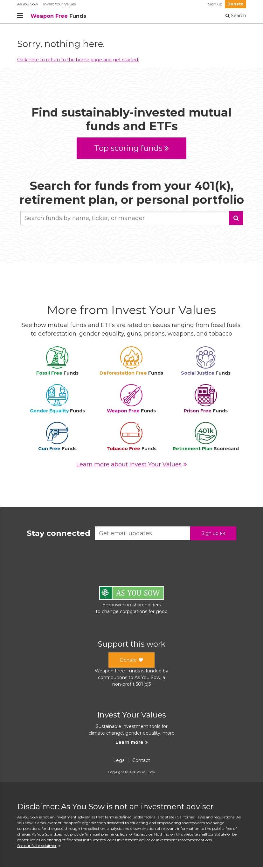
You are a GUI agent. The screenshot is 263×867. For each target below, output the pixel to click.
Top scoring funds (131, 148)
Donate (235, 4)
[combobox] (131, 218)
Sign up (215, 4)
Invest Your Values (59, 4)
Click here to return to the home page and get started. (78, 60)
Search (235, 15)
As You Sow (27, 4)
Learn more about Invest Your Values (131, 464)
